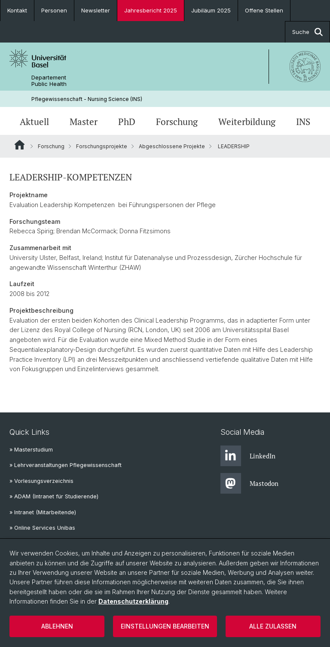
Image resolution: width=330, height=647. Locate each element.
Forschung (177, 122)
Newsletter (95, 10)
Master (84, 122)
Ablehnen (57, 626)
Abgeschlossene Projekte (172, 146)
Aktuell (34, 122)
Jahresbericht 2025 (150, 10)
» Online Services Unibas (42, 528)
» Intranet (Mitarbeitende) (42, 512)
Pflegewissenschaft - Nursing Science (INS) (86, 99)
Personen (54, 10)
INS (303, 122)
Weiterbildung (246, 122)
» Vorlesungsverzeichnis (41, 481)
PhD (126, 122)
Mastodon (249, 483)
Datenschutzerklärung (133, 601)
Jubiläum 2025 (211, 10)
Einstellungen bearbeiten (165, 626)
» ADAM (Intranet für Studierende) (53, 496)
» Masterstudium (31, 449)
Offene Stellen (264, 10)
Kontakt (17, 10)
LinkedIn (247, 456)
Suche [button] (307, 32)
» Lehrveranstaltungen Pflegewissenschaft (65, 465)
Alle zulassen (272, 626)
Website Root (19, 145)
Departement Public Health (49, 80)
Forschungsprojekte (101, 146)
